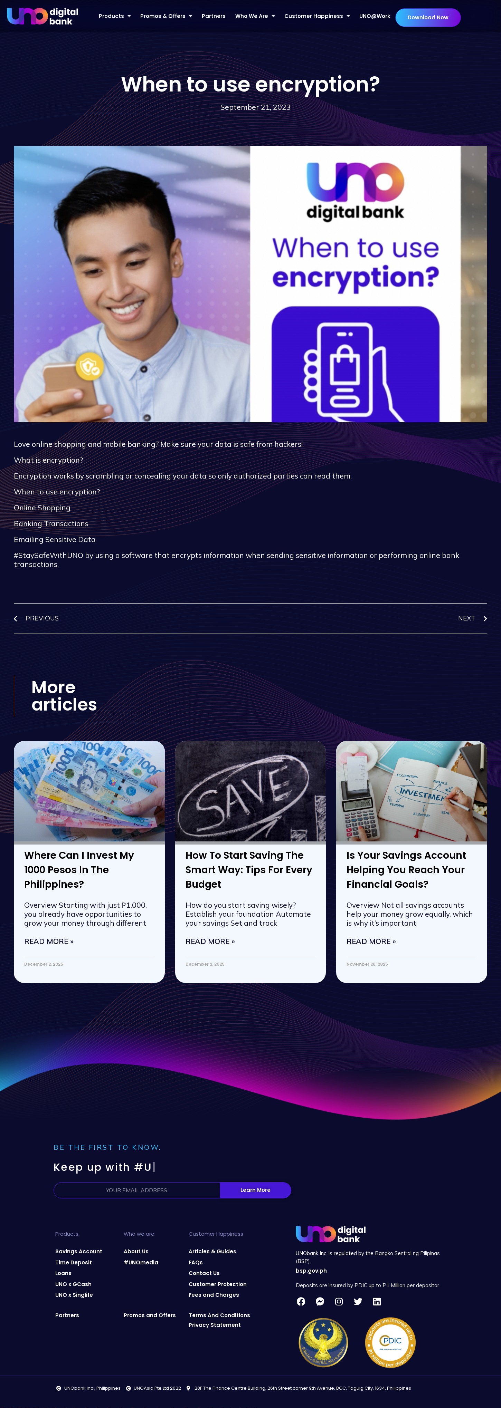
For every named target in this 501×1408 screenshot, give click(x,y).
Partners (214, 16)
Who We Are (255, 16)
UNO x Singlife (74, 1295)
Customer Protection (218, 1284)
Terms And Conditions (219, 1315)
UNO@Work (374, 16)
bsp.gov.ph (311, 1270)
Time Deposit (73, 1262)
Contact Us (204, 1273)
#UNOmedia (141, 1262)
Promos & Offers (166, 16)
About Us (136, 1251)
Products (115, 16)
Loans (63, 1273)
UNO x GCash (73, 1284)
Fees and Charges (214, 1295)
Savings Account (78, 1251)
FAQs (196, 1262)
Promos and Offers (150, 1315)
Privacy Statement (215, 1325)
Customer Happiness (317, 16)
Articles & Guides (212, 1251)
